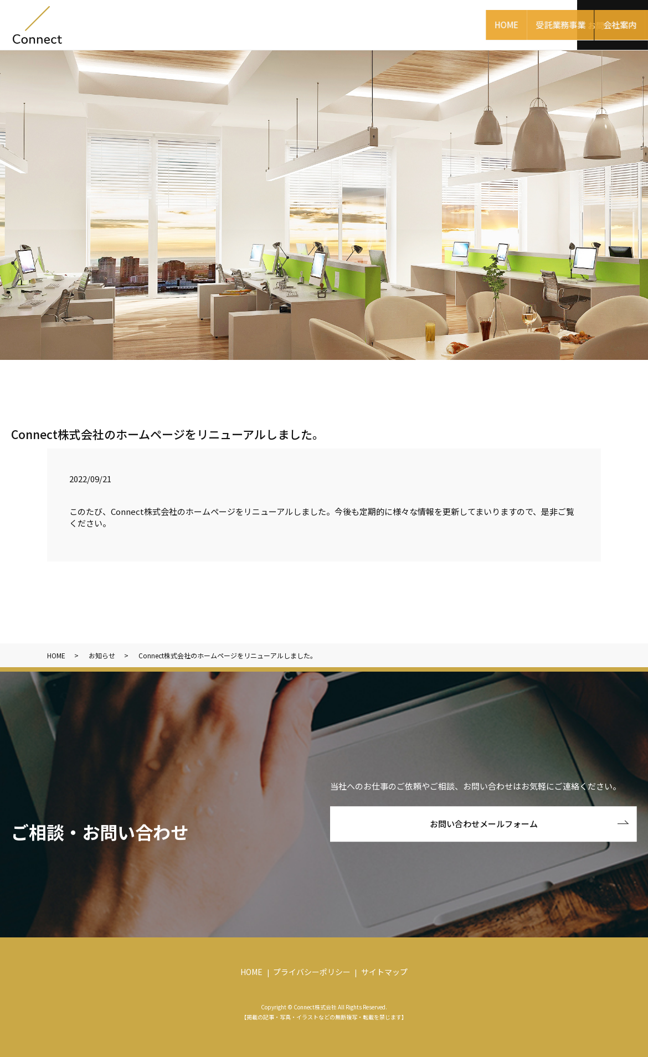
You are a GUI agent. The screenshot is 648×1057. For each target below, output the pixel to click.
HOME (216, 24)
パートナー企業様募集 (452, 24)
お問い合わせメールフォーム (484, 823)
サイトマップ (384, 971)
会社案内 (361, 24)
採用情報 (543, 24)
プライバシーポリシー (312, 971)
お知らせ (102, 655)
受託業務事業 (286, 24)
